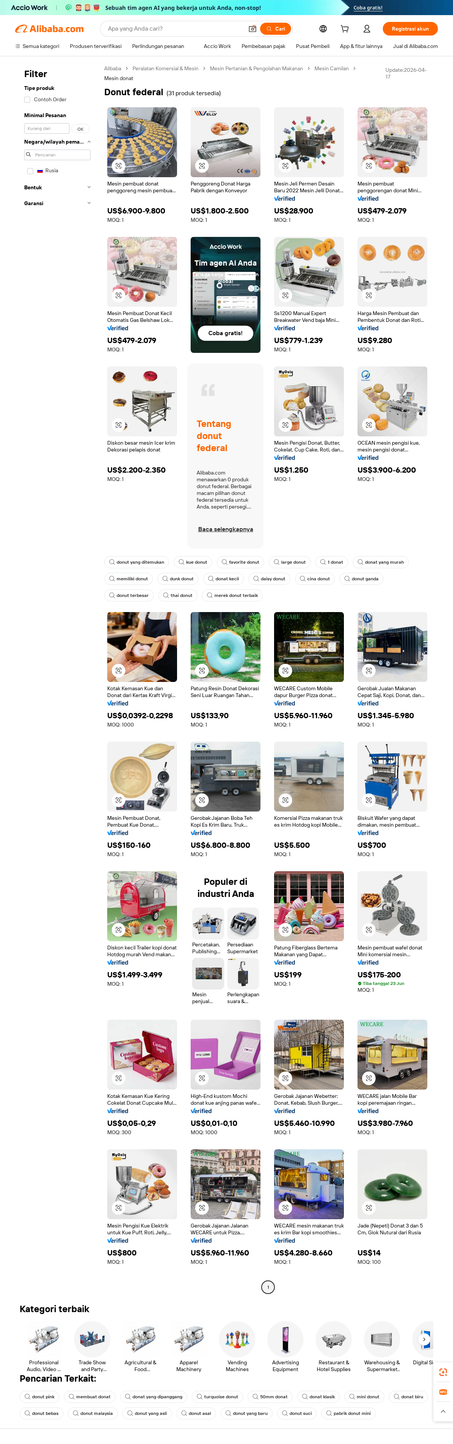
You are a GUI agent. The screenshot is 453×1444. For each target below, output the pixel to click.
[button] (252, 28)
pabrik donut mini (348, 1413)
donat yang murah (380, 562)
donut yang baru (246, 1413)
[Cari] (275, 29)
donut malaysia (93, 1413)
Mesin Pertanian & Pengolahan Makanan (256, 68)
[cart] (346, 30)
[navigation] (57, 678)
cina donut (315, 579)
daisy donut (269, 579)
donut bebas (42, 1413)
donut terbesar (129, 595)
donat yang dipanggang (153, 1397)
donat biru (408, 1397)
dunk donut (178, 579)
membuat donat (90, 1397)
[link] (443, 1372)
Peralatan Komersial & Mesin (166, 68)
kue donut (193, 562)
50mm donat (270, 1397)
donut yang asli (147, 1413)
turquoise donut (217, 1397)
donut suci (297, 1413)
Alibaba (112, 68)
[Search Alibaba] (175, 29)
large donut (290, 562)
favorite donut (240, 562)
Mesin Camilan (331, 68)
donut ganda (361, 579)
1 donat (331, 562)
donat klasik (318, 1397)
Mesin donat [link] (118, 78)
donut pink (39, 1397)
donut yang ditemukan (136, 562)
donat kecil (223, 579)
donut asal (196, 1413)
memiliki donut (128, 579)
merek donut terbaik (232, 595)
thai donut (178, 595)
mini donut (364, 1397)
